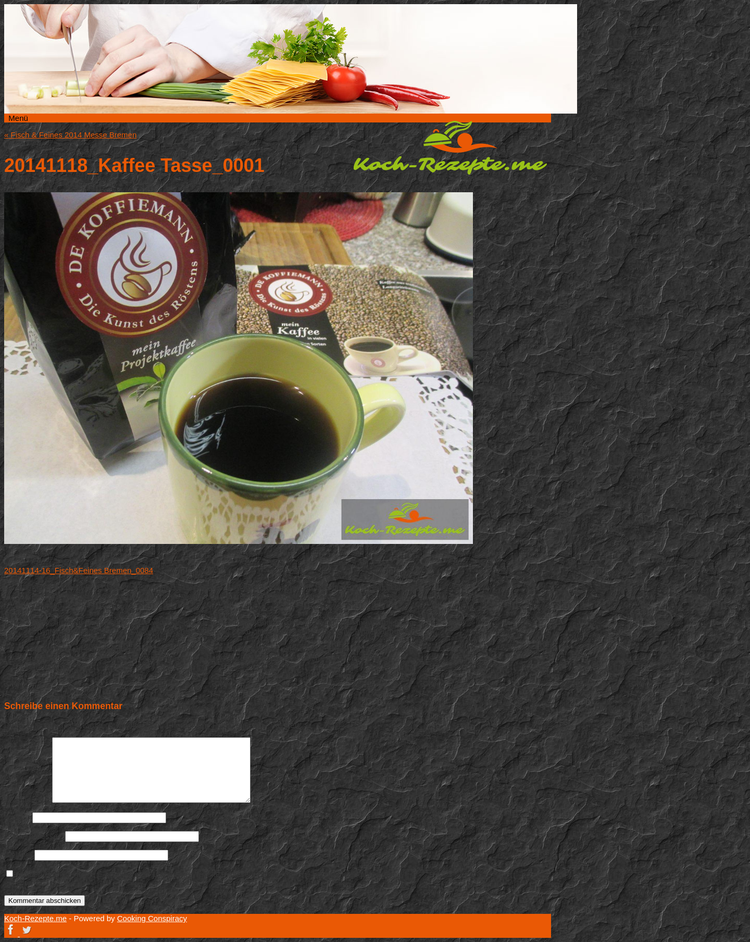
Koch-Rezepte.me (450, 147)
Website (18, 854)
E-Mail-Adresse (33, 836)
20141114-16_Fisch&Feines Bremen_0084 (78, 570)
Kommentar (27, 800)
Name (17, 817)
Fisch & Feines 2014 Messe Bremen (70, 134)
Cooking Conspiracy (152, 918)
